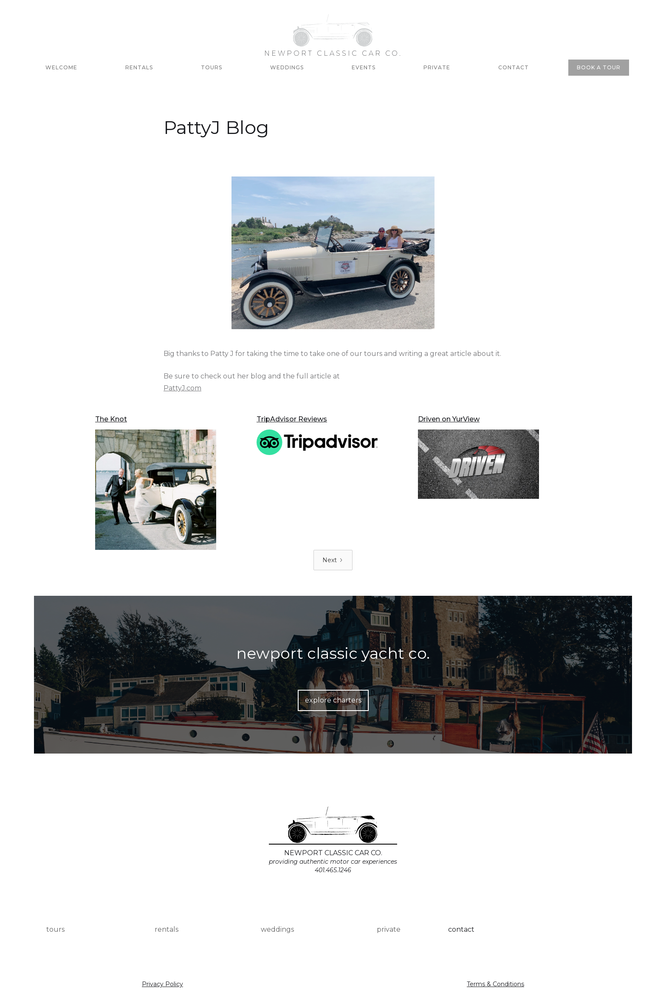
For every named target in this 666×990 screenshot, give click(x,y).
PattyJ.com (182, 388)
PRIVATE (436, 67)
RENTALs (139, 67)
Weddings (287, 67)
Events (363, 67)
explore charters (333, 700)
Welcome (61, 67)
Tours (211, 67)
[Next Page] (333, 560)
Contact (513, 67)
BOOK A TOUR (599, 67)
